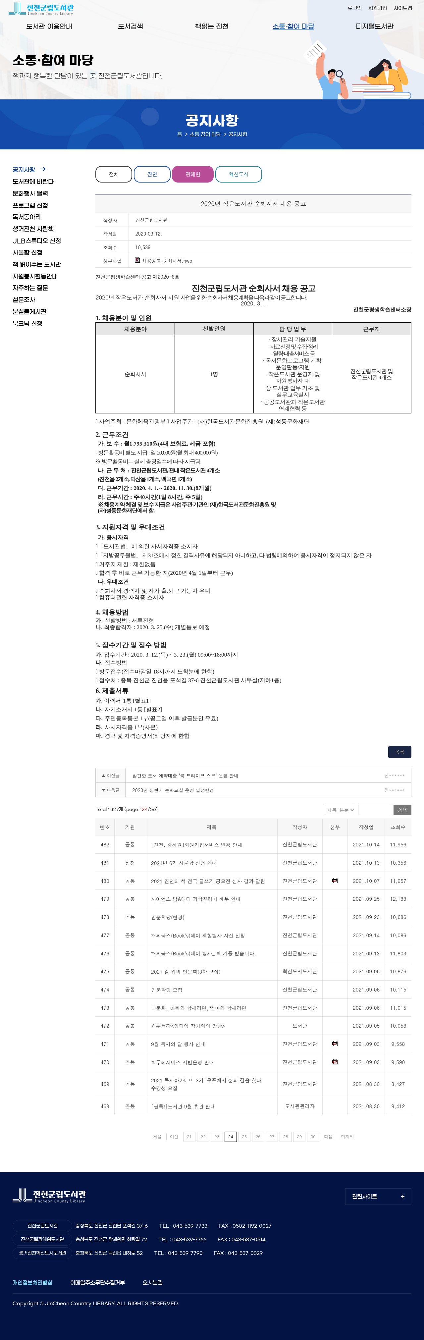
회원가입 (377, 8)
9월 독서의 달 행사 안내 (178, 1044)
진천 (152, 174)
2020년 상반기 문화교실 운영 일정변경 (173, 790)
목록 (399, 751)
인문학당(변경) (168, 917)
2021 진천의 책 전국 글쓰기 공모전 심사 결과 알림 (208, 881)
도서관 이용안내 (49, 26)
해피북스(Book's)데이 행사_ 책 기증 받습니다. (203, 953)
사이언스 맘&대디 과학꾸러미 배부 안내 (196, 899)
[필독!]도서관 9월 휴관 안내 (183, 1106)
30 (313, 1136)
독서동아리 (27, 217)
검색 (402, 809)
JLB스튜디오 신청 (37, 241)
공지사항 (24, 170)
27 (271, 1136)
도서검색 (130, 26)
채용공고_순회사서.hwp (163, 260)
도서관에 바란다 (33, 182)
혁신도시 (238, 174)
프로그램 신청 (30, 206)
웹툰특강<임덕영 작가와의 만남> (188, 1026)
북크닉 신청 (27, 324)
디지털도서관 (375, 26)
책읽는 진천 (212, 26)
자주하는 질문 (30, 288)
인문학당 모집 (167, 989)
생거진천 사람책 (33, 229)
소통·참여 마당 (293, 26)
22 (203, 1136)
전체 (114, 174)
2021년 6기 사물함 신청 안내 (184, 862)
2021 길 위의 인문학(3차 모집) (186, 971)
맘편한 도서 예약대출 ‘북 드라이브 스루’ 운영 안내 (185, 775)
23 (216, 1136)
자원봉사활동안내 (35, 277)
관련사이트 (364, 1196)
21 (189, 1136)
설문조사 (24, 300)
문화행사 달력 (30, 194)
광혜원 (193, 174)
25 (244, 1136)
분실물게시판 (29, 312)
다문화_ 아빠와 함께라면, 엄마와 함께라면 (198, 1007)
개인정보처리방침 (32, 1282)
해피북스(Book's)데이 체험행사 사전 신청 (198, 935)
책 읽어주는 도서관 (37, 265)
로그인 (355, 8)
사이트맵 (403, 8)
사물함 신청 (27, 253)
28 (285, 1136)
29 (299, 1136)
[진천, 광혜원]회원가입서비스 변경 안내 (196, 844)
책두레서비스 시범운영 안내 (182, 1062)
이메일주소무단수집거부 (97, 1282)
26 (258, 1136)
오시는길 (153, 1282)
